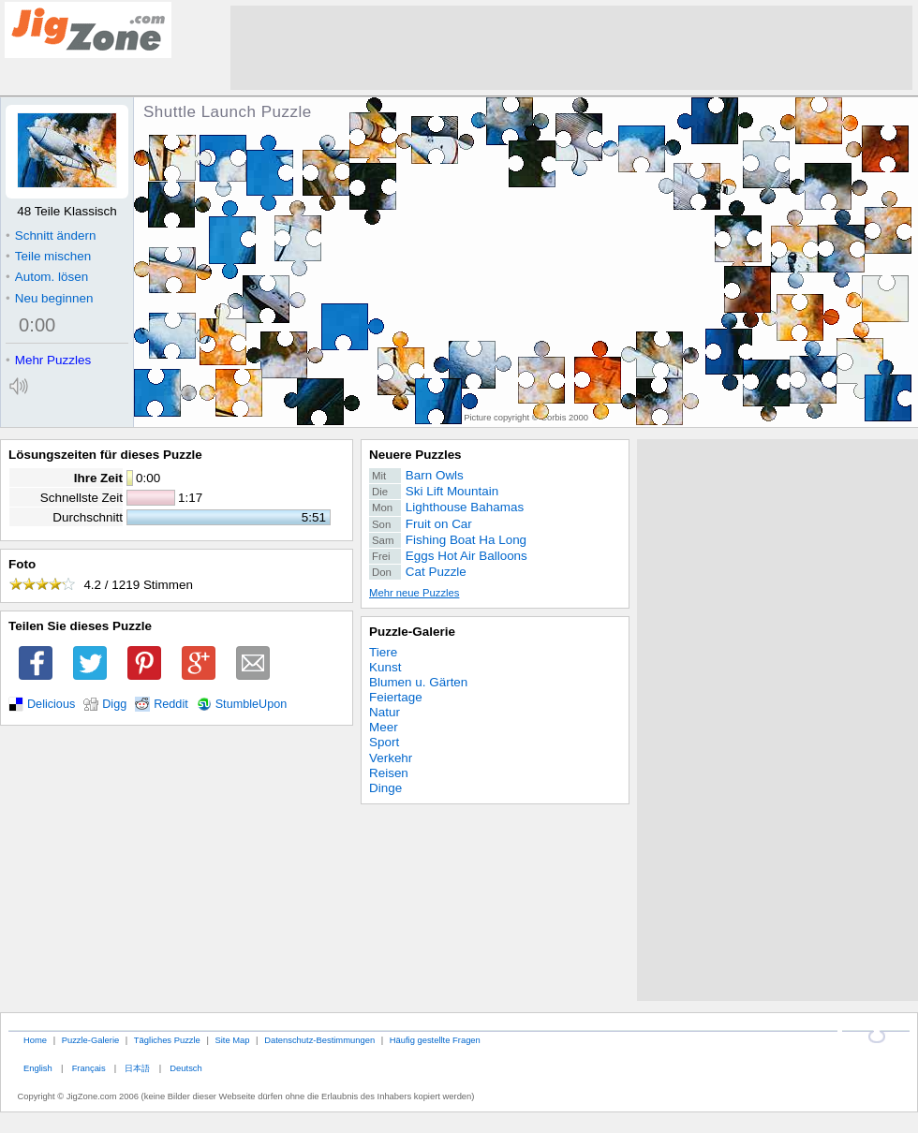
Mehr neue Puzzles (414, 592)
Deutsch (185, 1068)
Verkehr (390, 758)
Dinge (385, 788)
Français (89, 1068)
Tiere (383, 652)
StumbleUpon (251, 704)
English (37, 1068)
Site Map (232, 1040)
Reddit (171, 704)
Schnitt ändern (51, 235)
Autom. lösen (47, 277)
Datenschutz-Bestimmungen (319, 1040)
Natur (384, 712)
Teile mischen (48, 256)
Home (35, 1040)
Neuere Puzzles (415, 455)
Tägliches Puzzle (167, 1040)
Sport (384, 742)
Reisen (388, 773)
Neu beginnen (49, 298)
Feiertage (395, 697)
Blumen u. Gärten (418, 682)
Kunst (385, 667)
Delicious (51, 704)
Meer (383, 727)
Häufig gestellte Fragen (435, 1040)
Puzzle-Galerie (412, 632)
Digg (114, 704)
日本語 (137, 1068)
